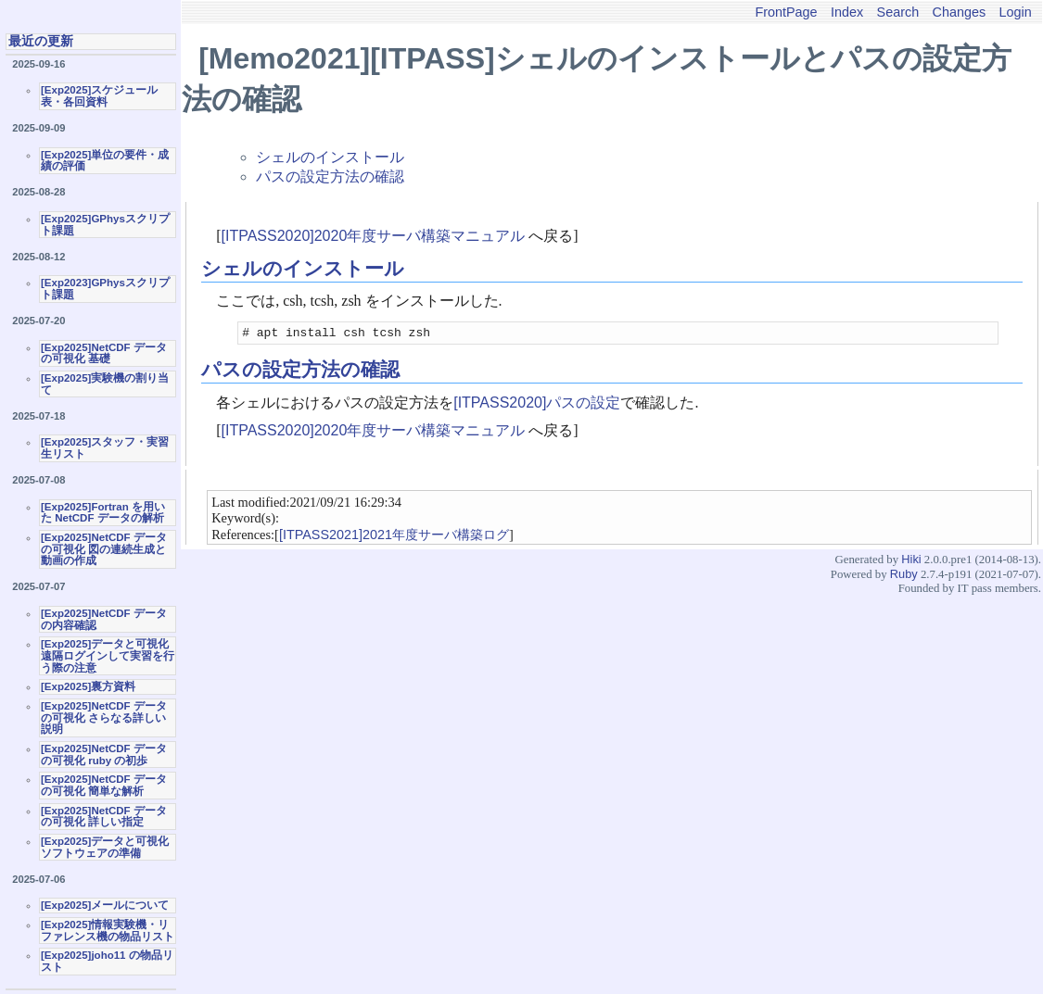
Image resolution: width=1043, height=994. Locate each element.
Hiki (911, 562)
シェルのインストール (330, 157)
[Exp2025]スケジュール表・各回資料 (99, 95)
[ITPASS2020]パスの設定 (536, 405)
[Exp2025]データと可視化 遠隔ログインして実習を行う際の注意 (107, 655)
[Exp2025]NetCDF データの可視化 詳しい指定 (104, 816)
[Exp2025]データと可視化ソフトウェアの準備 (105, 847)
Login (1015, 12)
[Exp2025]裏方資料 (88, 686)
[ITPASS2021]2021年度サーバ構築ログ (394, 537)
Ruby (904, 577)
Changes (959, 12)
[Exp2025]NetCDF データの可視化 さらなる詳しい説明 (104, 717)
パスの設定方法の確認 (330, 176)
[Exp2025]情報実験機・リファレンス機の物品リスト (107, 930)
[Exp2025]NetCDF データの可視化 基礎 (104, 353)
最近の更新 (40, 40)
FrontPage (786, 12)
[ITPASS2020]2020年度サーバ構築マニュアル (374, 236)
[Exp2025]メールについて (105, 905)
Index (847, 12)
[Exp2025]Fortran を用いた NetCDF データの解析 (103, 512)
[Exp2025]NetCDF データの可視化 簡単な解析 (104, 785)
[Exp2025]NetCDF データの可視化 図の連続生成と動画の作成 (104, 549)
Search (898, 12)
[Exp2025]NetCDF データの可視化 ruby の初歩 (104, 754)
